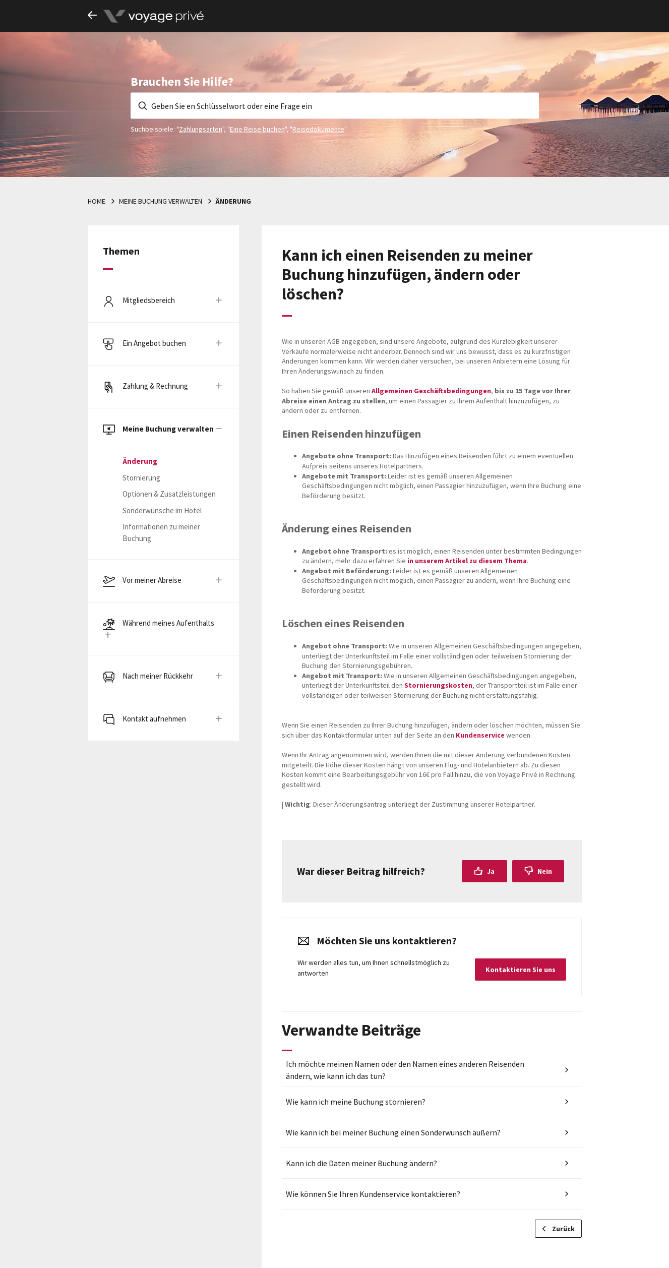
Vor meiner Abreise (152, 580)
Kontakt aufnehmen (154, 718)
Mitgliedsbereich (149, 300)
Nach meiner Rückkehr (158, 676)
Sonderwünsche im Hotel (162, 510)
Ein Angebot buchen (154, 343)
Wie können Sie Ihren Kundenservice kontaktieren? (373, 1194)
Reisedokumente (318, 128)
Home (96, 201)
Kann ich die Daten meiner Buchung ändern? (361, 1163)
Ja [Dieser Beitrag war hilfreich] (491, 871)
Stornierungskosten (438, 685)
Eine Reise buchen (257, 128)
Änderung (233, 201)
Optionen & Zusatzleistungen (169, 494)
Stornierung (141, 477)
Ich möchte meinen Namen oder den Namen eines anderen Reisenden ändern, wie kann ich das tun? (405, 1070)
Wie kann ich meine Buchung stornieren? (355, 1102)
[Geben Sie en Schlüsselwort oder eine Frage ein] (335, 105)
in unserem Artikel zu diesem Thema (466, 560)
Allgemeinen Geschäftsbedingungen (431, 390)
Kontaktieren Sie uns (520, 969)
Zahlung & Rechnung (155, 386)
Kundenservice (480, 735)
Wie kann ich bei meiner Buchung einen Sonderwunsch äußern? (393, 1132)
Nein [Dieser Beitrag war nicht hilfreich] (544, 871)
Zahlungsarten (200, 128)
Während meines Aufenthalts (168, 623)
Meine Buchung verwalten (160, 201)
